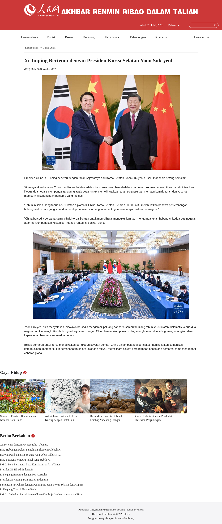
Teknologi (89, 37)
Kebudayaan (113, 37)
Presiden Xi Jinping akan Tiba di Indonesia (24, 479)
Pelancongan (138, 37)
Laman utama (29, 37)
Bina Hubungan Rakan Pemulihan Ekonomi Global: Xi (30, 449)
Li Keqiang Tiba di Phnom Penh (18, 489)
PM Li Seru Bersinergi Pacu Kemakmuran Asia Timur (30, 464)
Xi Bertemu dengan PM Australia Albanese (24, 444)
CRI (27, 69)
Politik (51, 37)
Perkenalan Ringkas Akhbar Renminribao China (102, 509)
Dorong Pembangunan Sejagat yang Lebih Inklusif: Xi (30, 454)
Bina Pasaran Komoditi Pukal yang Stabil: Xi (25, 459)
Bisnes (69, 37)
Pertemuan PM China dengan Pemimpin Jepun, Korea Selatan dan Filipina (41, 484)
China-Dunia (49, 47)
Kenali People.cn (135, 509)
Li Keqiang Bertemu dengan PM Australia (23, 474)
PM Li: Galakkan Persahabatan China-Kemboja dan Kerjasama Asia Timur (41, 494)
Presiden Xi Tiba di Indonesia (16, 469)
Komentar (161, 37)
